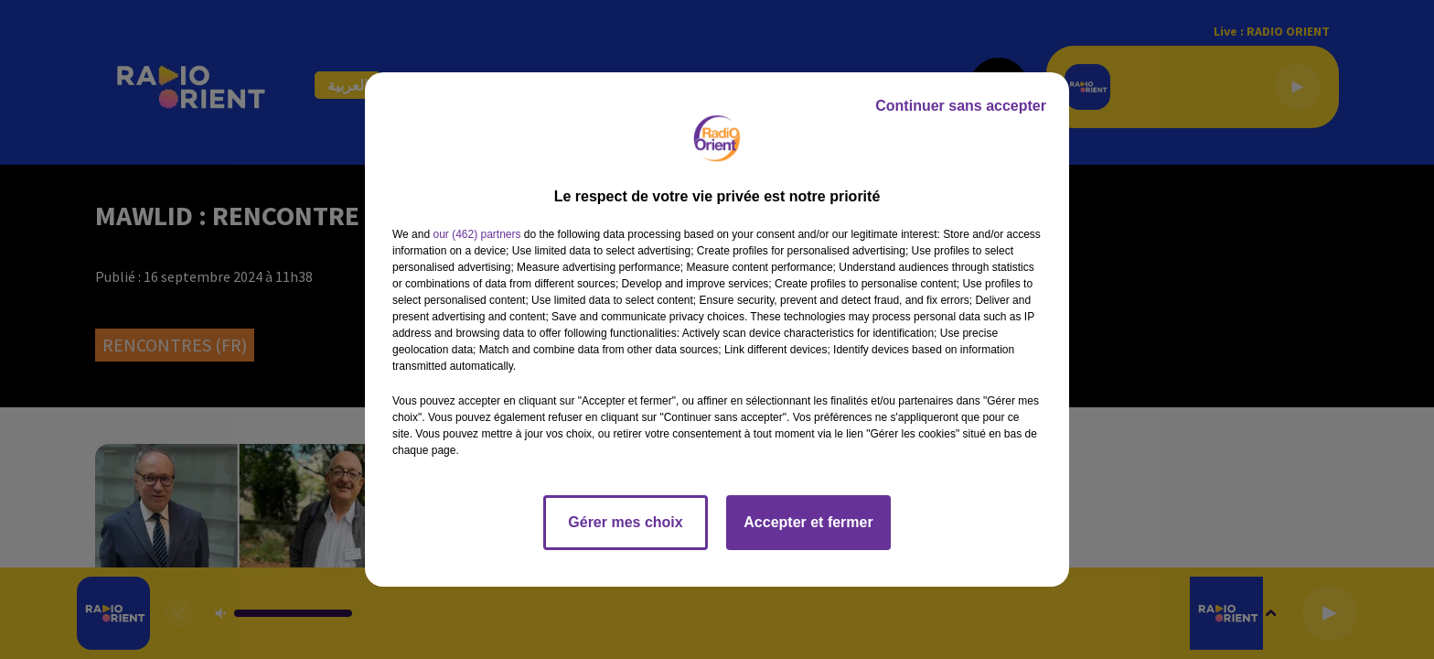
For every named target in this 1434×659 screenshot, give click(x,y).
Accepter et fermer (808, 522)
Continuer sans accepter (960, 105)
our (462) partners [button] (476, 234)
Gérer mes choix (625, 522)
